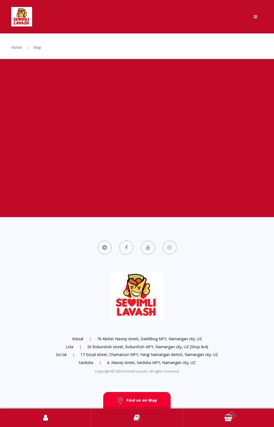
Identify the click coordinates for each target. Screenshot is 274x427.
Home (16, 47)
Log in (45, 418)
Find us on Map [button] (137, 400)
